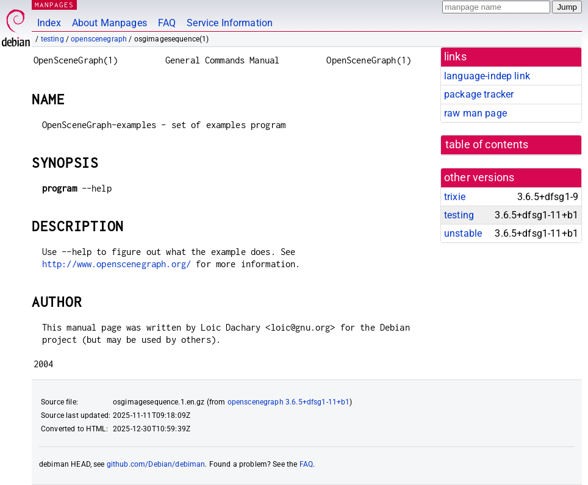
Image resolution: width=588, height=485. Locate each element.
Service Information (230, 23)
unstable (463, 233)
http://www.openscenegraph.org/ (117, 264)
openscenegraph (99, 39)
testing (52, 39)
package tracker (479, 94)
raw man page (475, 113)
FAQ (167, 23)
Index (49, 23)
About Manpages (109, 23)
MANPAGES (54, 5)
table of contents (487, 144)
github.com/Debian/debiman (156, 464)
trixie (454, 197)
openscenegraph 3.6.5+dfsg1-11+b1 (289, 402)
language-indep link (487, 76)
